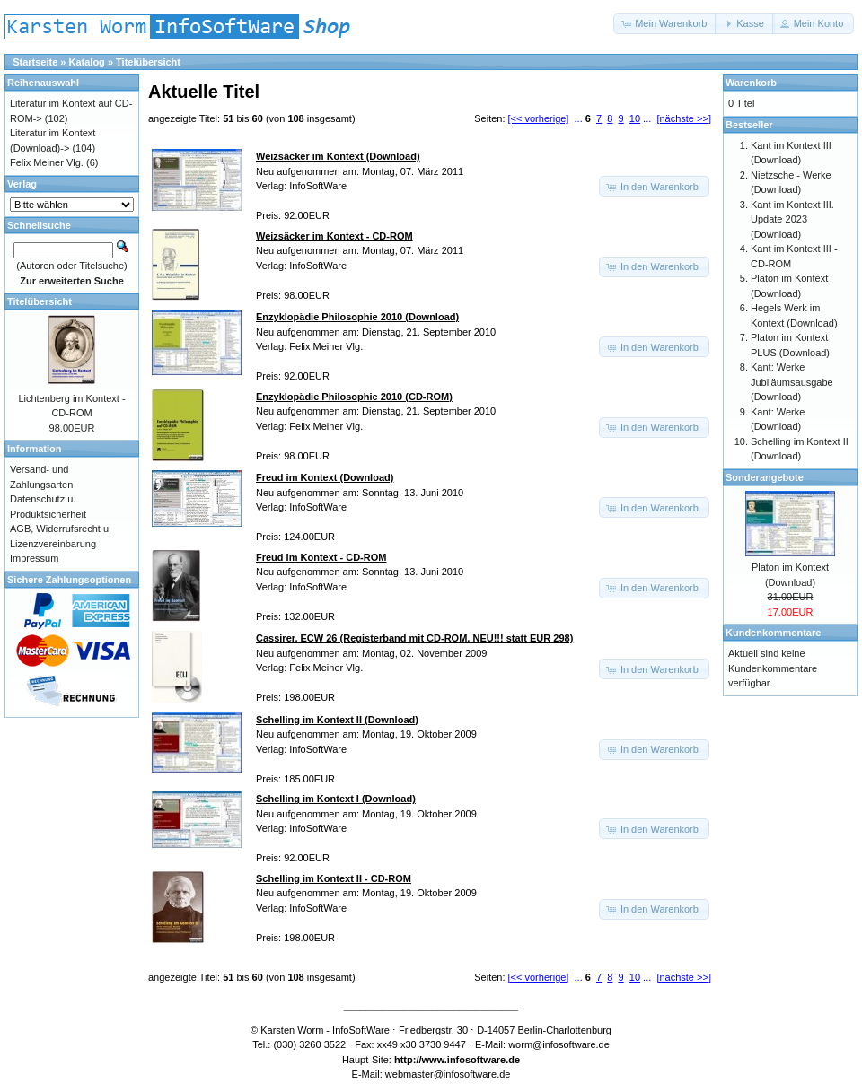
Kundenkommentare (773, 632)
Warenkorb (751, 82)
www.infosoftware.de (471, 1059)
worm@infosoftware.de (559, 1044)
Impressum (34, 558)
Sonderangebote (765, 477)
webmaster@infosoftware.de (448, 1074)
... (579, 118)
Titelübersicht (148, 62)
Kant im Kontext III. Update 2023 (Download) (792, 219)
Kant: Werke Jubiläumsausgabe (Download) (792, 382)
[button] (665, 23)
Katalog (87, 62)
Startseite (35, 62)
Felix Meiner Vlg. (47, 162)
